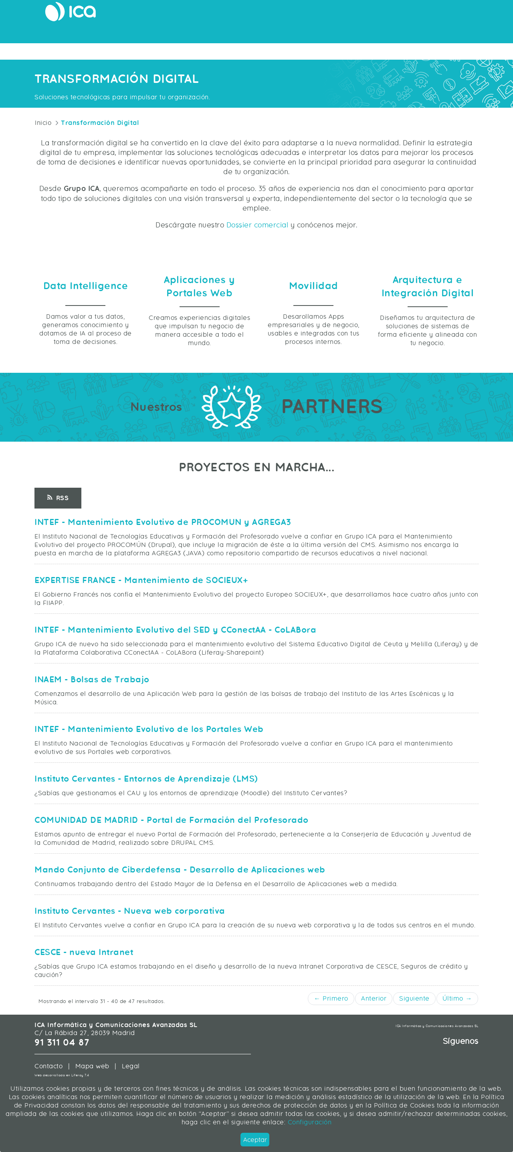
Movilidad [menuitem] (171, 34)
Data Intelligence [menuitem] (332, 34)
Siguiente (414, 1053)
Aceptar (255, 1140)
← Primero (331, 1053)
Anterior (373, 1053)
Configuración (308, 1122)
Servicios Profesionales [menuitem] (401, 34)
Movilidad (313, 341)
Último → (457, 1053)
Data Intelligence (85, 341)
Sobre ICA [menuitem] (463, 34)
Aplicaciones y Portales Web (199, 341)
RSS (58, 553)
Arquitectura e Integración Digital (428, 341)
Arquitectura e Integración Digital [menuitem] (246, 34)
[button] (502, 1024)
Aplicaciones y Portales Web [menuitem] (105, 34)
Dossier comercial (257, 238)
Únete (467, 14)
